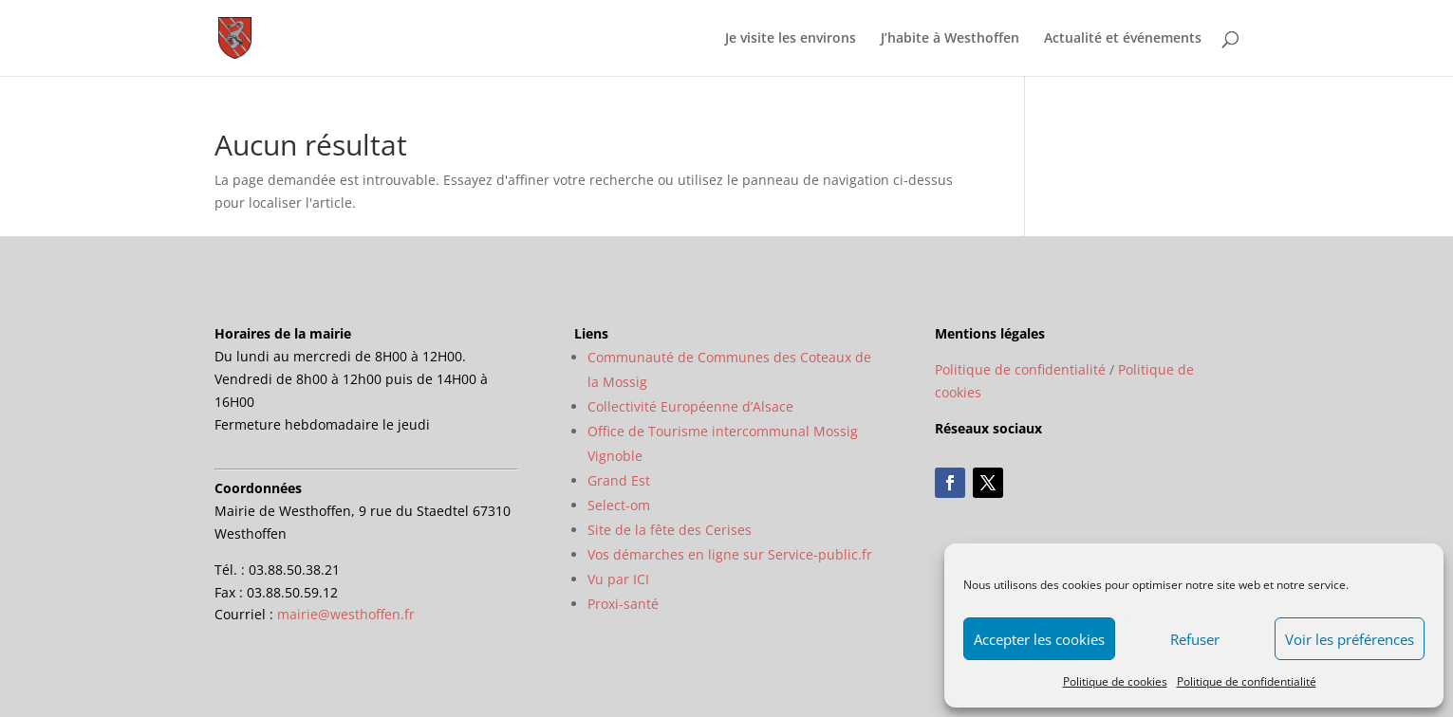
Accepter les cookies (1039, 639)
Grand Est (618, 480)
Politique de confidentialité (1246, 681)
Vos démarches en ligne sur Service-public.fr (729, 554)
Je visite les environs (790, 38)
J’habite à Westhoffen (950, 38)
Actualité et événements (1123, 38)
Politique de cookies (1115, 681)
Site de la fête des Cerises (669, 530)
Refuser (1195, 639)
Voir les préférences (1349, 639)
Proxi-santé (623, 604)
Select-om (618, 505)
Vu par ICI (618, 579)
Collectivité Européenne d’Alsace (690, 406)
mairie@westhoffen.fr (346, 614)
